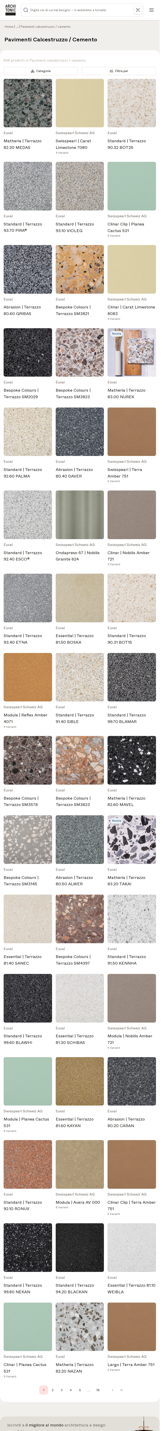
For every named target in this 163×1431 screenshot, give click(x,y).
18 (98, 1390)
